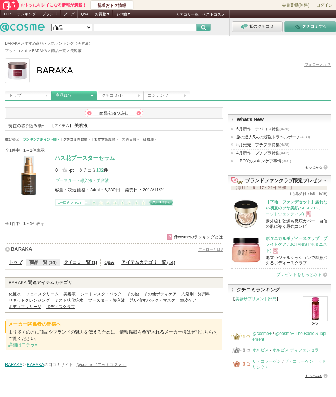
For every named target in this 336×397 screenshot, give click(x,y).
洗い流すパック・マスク (152, 300)
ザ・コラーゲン (266, 361)
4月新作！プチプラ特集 (262, 153)
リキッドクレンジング (29, 300)
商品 (63, 95)
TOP (7, 14)
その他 (133, 294)
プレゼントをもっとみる (299, 274)
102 (100, 170)
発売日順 (130, 139)
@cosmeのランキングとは (198, 237)
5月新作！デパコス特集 (262, 129)
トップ (15, 95)
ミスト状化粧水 (69, 300)
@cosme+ (262, 333)
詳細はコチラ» (22, 344)
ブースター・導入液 (74, 180)
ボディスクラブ (60, 306)
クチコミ (112, 95)
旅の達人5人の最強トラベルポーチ (273, 137)
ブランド (49, 14)
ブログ (69, 14)
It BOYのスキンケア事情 (263, 161)
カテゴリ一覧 (187, 14)
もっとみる (313, 167)
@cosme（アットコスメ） (102, 364)
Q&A (85, 14)
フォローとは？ (317, 64)
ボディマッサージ (25, 306)
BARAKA (21, 249)
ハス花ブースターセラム (85, 158)
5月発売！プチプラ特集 (262, 144)
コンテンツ (158, 95)
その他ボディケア (160, 294)
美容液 (103, 180)
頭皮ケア (188, 300)
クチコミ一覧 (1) (80, 262)
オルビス (260, 350)
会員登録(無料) (295, 5)
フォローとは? (210, 249)
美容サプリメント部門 (255, 298)
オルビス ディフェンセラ (295, 350)
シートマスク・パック (101, 294)
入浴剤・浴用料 (195, 294)
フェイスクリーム (42, 294)
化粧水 (15, 294)
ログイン (324, 5)
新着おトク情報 (111, 5)
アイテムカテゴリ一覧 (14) (148, 262)
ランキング (26, 14)
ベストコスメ (213, 14)
